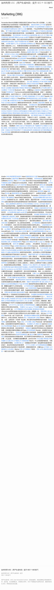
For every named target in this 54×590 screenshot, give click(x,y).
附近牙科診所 (29, 128)
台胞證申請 (33, 113)
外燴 (22, 100)
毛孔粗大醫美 (11, 75)
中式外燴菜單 (44, 248)
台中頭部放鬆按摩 (39, 229)
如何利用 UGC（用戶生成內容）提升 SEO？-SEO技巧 (26, 2)
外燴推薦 (24, 56)
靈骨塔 (39, 261)
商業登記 (11, 181)
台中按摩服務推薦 (41, 345)
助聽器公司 (26, 265)
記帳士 (35, 273)
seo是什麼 (23, 212)
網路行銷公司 (36, 52)
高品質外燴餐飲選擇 (39, 197)
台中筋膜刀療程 (13, 96)
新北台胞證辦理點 (31, 35)
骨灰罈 (8, 71)
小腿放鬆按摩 (31, 317)
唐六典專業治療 (33, 237)
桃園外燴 (40, 334)
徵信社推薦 (37, 128)
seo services (45, 109)
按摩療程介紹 (31, 44)
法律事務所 (6, 246)
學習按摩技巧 (20, 75)
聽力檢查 (44, 81)
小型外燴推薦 (11, 128)
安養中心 (20, 29)
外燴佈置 (13, 298)
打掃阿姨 (29, 246)
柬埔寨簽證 (36, 309)
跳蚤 (7, 204)
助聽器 (45, 126)
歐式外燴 (18, 100)
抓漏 (49, 81)
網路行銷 (38, 324)
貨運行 (36, 50)
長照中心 (49, 265)
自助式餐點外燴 (31, 242)
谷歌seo (49, 58)
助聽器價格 (15, 88)
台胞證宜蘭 (22, 65)
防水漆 (7, 193)
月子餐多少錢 (48, 35)
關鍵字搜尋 (31, 254)
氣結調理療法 (22, 277)
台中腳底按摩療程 (16, 242)
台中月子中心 (13, 305)
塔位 (25, 317)
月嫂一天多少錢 (16, 231)
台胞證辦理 (46, 267)
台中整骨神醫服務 (10, 301)
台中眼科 (46, 347)
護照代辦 (28, 229)
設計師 (18, 326)
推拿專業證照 (38, 178)
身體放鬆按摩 (44, 71)
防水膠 (24, 35)
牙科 (38, 349)
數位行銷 (10, 130)
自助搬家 (37, 214)
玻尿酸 (48, 229)
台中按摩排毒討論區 (13, 212)
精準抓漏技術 (23, 111)
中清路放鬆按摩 (27, 130)
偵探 (17, 301)
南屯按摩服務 (31, 330)
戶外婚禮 (36, 307)
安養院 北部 (19, 126)
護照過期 (11, 37)
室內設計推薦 (44, 237)
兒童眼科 (31, 27)
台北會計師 (9, 341)
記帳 (8, 242)
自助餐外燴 (44, 46)
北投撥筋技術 (33, 105)
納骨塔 (35, 111)
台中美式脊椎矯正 (28, 204)
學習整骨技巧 (10, 92)
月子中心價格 (31, 56)
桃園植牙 (11, 197)
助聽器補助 (31, 96)
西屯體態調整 (18, 60)
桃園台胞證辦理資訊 (13, 252)
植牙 (37, 254)
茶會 (50, 214)
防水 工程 (22, 96)
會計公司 (40, 35)
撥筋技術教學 (18, 267)
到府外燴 (23, 185)
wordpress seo (11, 269)
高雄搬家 (34, 294)
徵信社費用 (16, 31)
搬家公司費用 (31, 250)
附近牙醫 (25, 27)
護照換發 (24, 44)
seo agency (29, 307)
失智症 (5, 100)
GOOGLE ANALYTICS (33, 71)
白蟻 (24, 29)
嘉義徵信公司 (37, 81)
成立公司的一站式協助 (43, 250)
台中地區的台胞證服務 (45, 31)
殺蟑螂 (23, 229)
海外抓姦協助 (41, 113)
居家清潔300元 (25, 113)
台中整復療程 (36, 223)
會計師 (32, 334)
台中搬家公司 (17, 341)
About (51, 7)
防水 (30, 231)
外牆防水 (23, 307)
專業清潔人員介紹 (46, 311)
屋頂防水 (20, 71)
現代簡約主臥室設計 (45, 50)
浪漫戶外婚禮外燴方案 (22, 41)
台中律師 (34, 269)
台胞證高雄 (14, 178)
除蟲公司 (41, 115)
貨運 (5, 223)
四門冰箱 (19, 298)
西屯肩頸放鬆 (22, 58)
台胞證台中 (48, 27)
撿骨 (47, 197)
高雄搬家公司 (31, 324)
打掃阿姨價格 (36, 280)
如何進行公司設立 (10, 54)
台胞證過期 (42, 208)
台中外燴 (43, 25)
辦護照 (14, 256)
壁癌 (31, 301)
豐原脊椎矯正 (17, 35)
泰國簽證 (28, 328)
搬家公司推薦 (41, 111)
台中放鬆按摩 (5, 29)
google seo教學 (24, 37)
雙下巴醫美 (9, 31)
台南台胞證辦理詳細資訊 (13, 176)
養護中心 (48, 204)
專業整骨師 (24, 86)
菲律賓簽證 (4, 37)
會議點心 (26, 267)
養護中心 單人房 (15, 44)
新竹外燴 (45, 221)
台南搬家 (9, 88)
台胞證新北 (37, 90)
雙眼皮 (17, 37)
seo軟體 (12, 100)
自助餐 (8, 44)
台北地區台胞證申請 (10, 102)
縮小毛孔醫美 (20, 128)
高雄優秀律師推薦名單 (39, 231)
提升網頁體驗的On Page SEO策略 (17, 284)
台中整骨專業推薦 (29, 305)
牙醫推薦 (19, 210)
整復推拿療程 (44, 214)
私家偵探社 (10, 41)
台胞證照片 (24, 256)
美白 (2, 58)
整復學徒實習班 (21, 280)
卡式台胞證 (39, 339)
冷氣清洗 (10, 210)
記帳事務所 (12, 204)
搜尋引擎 (16, 244)
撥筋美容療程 (35, 25)
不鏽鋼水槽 (4, 216)
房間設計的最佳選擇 (32, 84)
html (2, 33)
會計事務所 (34, 115)
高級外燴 (38, 109)
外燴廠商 (37, 67)
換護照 (29, 52)
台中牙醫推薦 (18, 309)
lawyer (16, 65)
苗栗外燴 (7, 292)
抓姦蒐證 (43, 265)
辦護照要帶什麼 (17, 193)
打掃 (20, 349)
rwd (35, 204)
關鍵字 (29, 282)
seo (38, 273)
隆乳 (26, 96)
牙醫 (24, 71)
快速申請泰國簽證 (21, 334)
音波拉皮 (18, 332)
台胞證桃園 (30, 50)
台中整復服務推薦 (43, 56)
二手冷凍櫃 (27, 322)
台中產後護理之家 (28, 126)
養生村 (3, 88)
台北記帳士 (10, 349)
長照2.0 (18, 256)
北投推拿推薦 (26, 269)
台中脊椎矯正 (26, 349)
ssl (22, 343)
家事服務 (31, 67)
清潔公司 (4, 250)
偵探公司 (47, 282)
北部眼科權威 (18, 246)
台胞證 (38, 317)
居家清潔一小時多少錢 (41, 79)
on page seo (41, 242)
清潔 (23, 62)
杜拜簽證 (42, 204)
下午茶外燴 (10, 90)
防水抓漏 (14, 56)
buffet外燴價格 (12, 250)
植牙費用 (19, 269)
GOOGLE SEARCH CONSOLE (10, 111)
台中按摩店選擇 (46, 88)
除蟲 (17, 54)
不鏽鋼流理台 (25, 31)
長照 (14, 210)
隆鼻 (49, 191)
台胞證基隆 (41, 102)
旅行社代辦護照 (19, 237)
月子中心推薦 (21, 181)
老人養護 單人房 (35, 265)
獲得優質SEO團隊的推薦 (44, 294)
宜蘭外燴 (14, 277)
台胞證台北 (13, 98)
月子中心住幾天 (30, 345)
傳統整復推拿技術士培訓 (34, 98)
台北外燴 (24, 231)
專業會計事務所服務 (25, 88)
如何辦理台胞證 (22, 250)
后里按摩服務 (33, 31)
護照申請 (19, 204)
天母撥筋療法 (30, 65)
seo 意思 (29, 81)
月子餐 (9, 277)
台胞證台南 (44, 128)
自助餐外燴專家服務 (28, 298)
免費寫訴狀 (13, 29)
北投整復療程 (42, 195)
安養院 (30, 111)
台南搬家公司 (45, 280)
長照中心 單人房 (24, 301)
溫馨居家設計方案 (31, 176)
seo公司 (24, 210)
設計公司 (17, 185)
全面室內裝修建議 (25, 235)
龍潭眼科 (49, 113)
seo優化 (7, 298)
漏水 (48, 244)
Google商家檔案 (40, 27)
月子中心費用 (39, 96)
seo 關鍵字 (7, 229)
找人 (38, 204)
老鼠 (50, 248)
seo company (47, 189)
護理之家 (42, 185)
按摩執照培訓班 (6, 218)
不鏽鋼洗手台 (39, 126)
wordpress (13, 71)
